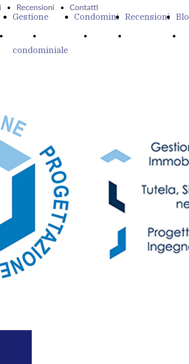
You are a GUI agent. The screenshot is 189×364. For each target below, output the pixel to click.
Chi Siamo (63, 35)
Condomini (96, 16)
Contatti (84, 7)
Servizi (106, 35)
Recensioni (147, 16)
